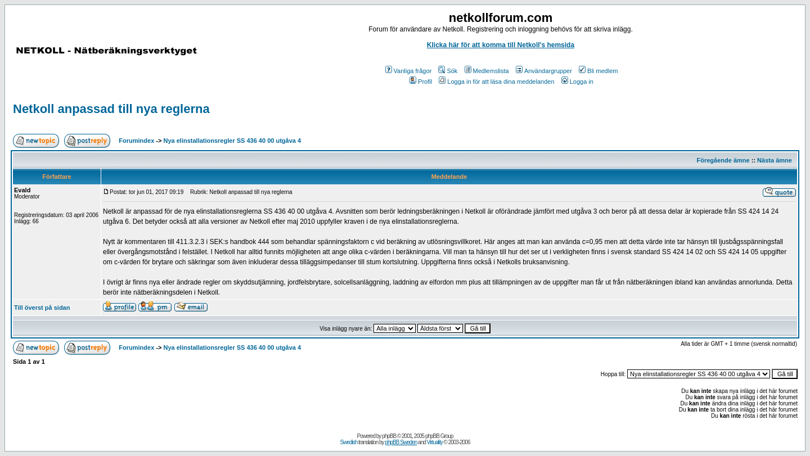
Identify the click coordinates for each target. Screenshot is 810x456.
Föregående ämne (723, 160)
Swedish (349, 442)
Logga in (577, 81)
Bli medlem (598, 70)
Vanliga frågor (408, 70)
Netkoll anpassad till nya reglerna (111, 109)
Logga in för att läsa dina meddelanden (496, 81)
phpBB (389, 436)
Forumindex (136, 140)
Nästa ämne (774, 160)
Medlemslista (487, 70)
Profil (421, 81)
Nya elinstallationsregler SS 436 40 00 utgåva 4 (233, 140)
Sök (447, 70)
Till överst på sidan (42, 307)
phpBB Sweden (401, 442)
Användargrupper (544, 70)
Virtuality (435, 442)
